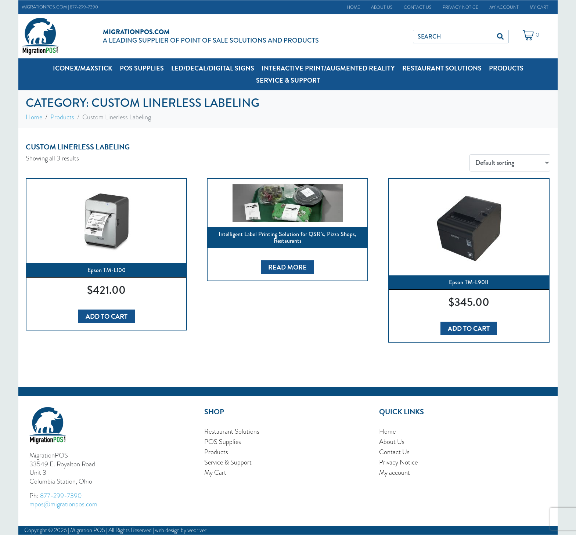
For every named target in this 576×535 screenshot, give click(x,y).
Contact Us (418, 7)
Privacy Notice (460, 7)
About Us (382, 7)
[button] (82, 68)
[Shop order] (509, 163)
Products (216, 452)
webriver (196, 530)
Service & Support (228, 462)
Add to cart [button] (106, 316)
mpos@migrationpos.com (63, 504)
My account (504, 7)
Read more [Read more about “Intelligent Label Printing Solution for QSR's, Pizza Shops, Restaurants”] (287, 267)
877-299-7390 (84, 7)
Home (353, 7)
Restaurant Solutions (231, 431)
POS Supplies (222, 442)
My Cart (539, 7)
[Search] (500, 36)
